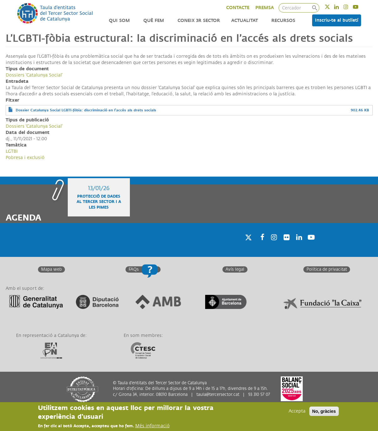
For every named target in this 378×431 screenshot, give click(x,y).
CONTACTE (237, 7)
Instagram (350, 6)
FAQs (134, 269)
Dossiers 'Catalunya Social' (34, 126)
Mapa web (51, 269)
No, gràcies (324, 411)
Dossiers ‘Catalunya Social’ (34, 75)
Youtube (359, 6)
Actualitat (244, 20)
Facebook (260, 245)
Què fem (153, 20)
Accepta (297, 411)
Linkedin (340, 6)
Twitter (331, 6)
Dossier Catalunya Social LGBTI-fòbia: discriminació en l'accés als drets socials (86, 110)
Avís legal (235, 269)
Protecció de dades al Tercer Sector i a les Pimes (99, 202)
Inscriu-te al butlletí (336, 20)
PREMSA (264, 7)
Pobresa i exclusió (25, 157)
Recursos (283, 20)
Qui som (119, 20)
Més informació (152, 426)
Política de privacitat (326, 269)
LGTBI (12, 151)
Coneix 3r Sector (199, 20)
